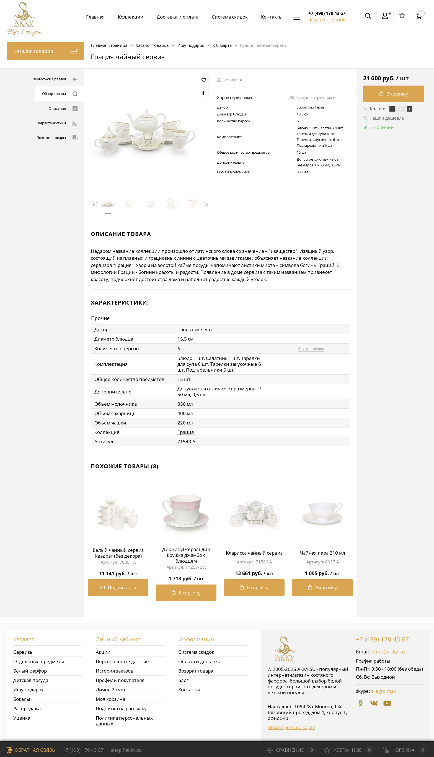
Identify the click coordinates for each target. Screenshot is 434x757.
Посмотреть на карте (291, 727)
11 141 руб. (118, 571)
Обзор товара (60, 94)
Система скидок (228, 17)
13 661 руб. (254, 571)
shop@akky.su (388, 651)
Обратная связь (31, 750)
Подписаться (118, 588)
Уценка (21, 718)
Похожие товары (57, 138)
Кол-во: (378, 108)
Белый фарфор (30, 671)
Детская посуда (30, 680)
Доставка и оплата (174, 17)
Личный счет (111, 689)
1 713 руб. (186, 576)
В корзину (186, 593)
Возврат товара (195, 671)
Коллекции (126, 17)
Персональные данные (122, 661)
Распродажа (27, 708)
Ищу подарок (28, 689)
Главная (90, 17)
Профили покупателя (120, 680)
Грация (185, 432)
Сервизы (23, 652)
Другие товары (311, 348)
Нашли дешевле (383, 118)
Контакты (270, 17)
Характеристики (58, 123)
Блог (183, 680)
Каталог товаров (45, 51)
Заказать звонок (326, 19)
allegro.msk (383, 691)
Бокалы (21, 699)
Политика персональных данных (124, 721)
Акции (103, 652)
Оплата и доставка (199, 661)
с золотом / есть (310, 107)
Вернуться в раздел (55, 79)
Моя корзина (110, 699)
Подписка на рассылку (121, 708)
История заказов (114, 671)
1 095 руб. (322, 571)
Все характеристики (313, 97)
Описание (63, 108)
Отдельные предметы (38, 661)
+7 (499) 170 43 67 (382, 639)
